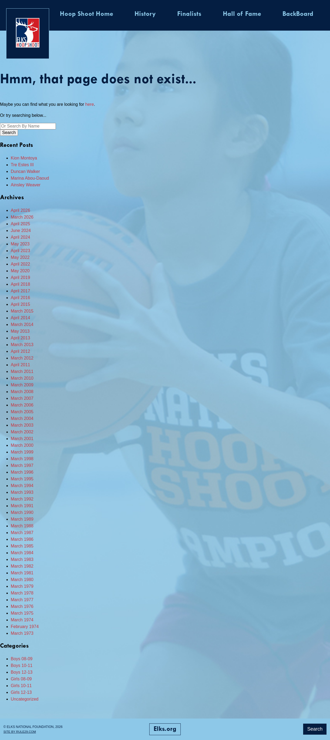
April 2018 (20, 284)
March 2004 (22, 418)
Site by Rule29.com (20, 732)
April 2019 (20, 277)
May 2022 (20, 257)
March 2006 (22, 405)
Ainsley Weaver (26, 185)
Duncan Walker (25, 171)
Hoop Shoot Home (86, 14)
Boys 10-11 (21, 665)
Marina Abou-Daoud (30, 178)
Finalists (189, 14)
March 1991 (22, 505)
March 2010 (22, 378)
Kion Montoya (24, 158)
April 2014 (20, 317)
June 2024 (21, 230)
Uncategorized (24, 699)
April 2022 (20, 264)
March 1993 (22, 492)
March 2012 (22, 358)
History (145, 14)
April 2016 (20, 297)
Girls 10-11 (21, 685)
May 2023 (20, 244)
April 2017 (20, 291)
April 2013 (20, 338)
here (89, 104)
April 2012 (20, 351)
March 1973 (22, 633)
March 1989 (22, 519)
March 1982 (22, 566)
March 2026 (22, 217)
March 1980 (22, 579)
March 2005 (22, 411)
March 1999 (22, 452)
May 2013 (20, 331)
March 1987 (22, 532)
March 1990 (22, 512)
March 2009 (22, 385)
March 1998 (22, 458)
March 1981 (22, 573)
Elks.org (165, 729)
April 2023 (20, 250)
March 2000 (22, 445)
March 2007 (22, 398)
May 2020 (20, 271)
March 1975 (22, 613)
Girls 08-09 (21, 679)
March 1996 (22, 472)
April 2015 (20, 304)
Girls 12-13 (21, 692)
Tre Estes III (22, 164)
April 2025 (20, 224)
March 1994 (22, 485)
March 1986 (22, 539)
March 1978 (22, 593)
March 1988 (22, 526)
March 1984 (22, 552)
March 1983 (22, 559)
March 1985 (22, 546)
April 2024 (20, 237)
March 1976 (22, 606)
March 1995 (22, 479)
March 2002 (22, 432)
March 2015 (22, 311)
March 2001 (22, 438)
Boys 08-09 (21, 658)
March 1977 (22, 599)
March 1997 (22, 465)
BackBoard (297, 14)
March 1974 (22, 620)
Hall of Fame (242, 14)
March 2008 (22, 391)
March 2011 (22, 371)
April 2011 (20, 364)
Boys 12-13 (21, 672)
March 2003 (22, 425)
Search (314, 729)
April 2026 (20, 210)
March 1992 (22, 499)
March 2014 (22, 324)
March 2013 (22, 344)
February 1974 (25, 626)
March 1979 (22, 586)
